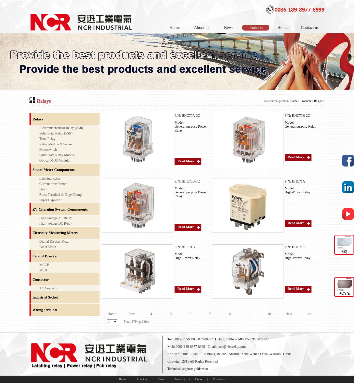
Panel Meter (47, 247)
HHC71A (298, 181)
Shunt (43, 189)
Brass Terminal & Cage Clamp (60, 195)
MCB (43, 270)
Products (255, 27)
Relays (318, 101)
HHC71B (188, 247)
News (229, 27)
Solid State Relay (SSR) (56, 133)
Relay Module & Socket (56, 144)
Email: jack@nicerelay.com (226, 347)
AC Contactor (49, 288)
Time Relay (47, 139)
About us (201, 27)
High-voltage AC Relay (55, 218)
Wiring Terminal (44, 310)
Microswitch (48, 149)
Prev (131, 314)
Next (288, 314)
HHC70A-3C (191, 115)
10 (269, 314)
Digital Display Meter (54, 241)
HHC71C (298, 247)
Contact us (310, 27)
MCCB (44, 265)
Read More (185, 161)
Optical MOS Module (54, 160)
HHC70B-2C (301, 115)
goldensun (201, 369)
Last (308, 314)
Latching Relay (49, 178)
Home (174, 27)
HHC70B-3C (191, 181)
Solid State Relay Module (57, 155)
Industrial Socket (45, 297)
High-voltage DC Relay (55, 223)
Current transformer (53, 184)
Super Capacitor (50, 200)
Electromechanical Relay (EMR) (61, 128)
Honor (282, 27)
